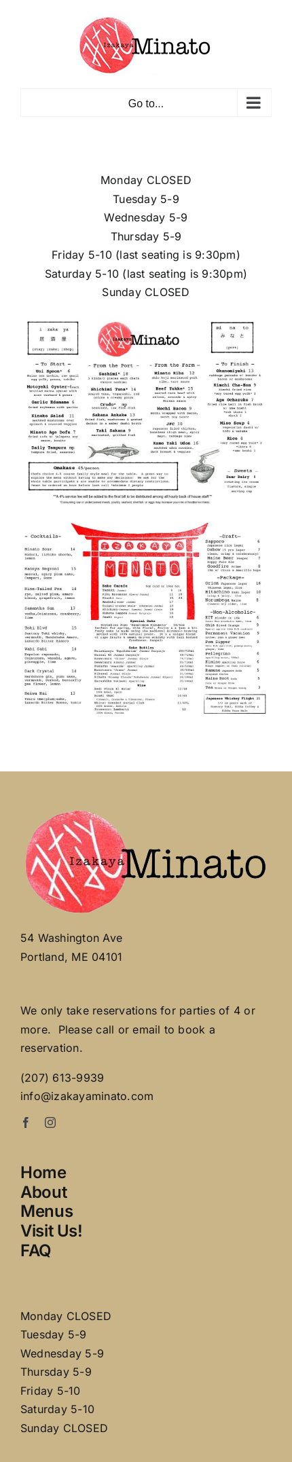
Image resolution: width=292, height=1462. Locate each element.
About (43, 1192)
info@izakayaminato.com (86, 1096)
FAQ (36, 1250)
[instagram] (50, 1122)
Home (43, 1172)
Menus (46, 1211)
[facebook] (25, 1122)
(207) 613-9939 (62, 1077)
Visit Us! (51, 1231)
